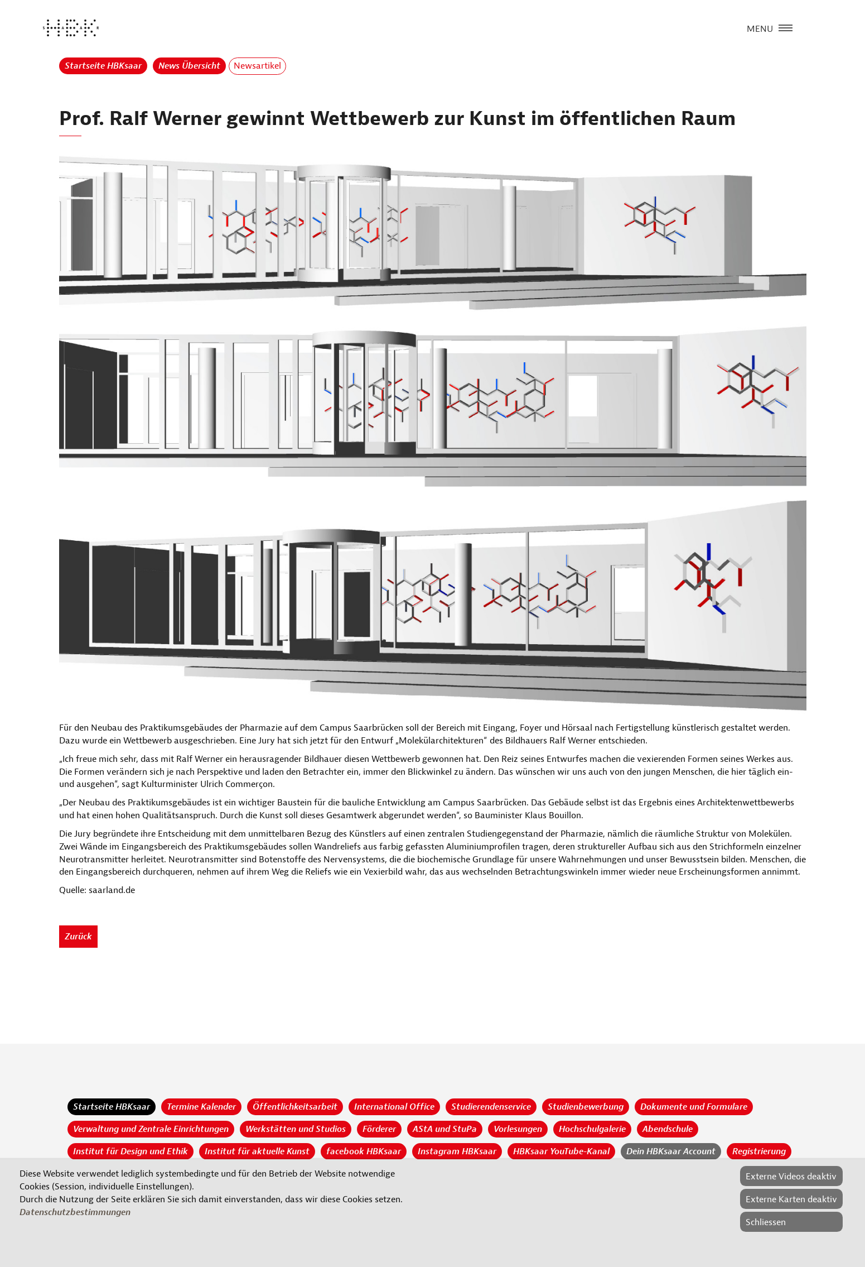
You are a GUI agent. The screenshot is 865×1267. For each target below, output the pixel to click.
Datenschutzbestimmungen (75, 1212)
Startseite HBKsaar (103, 65)
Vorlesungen (518, 1129)
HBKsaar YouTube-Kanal (561, 1151)
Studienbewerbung (586, 1106)
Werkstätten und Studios (295, 1129)
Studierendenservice (491, 1106)
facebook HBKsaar (363, 1151)
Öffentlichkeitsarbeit (295, 1106)
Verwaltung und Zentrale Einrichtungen (151, 1129)
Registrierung (759, 1151)
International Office (394, 1106)
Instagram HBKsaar (457, 1151)
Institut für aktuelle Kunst (257, 1151)
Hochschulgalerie (592, 1129)
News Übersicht (189, 65)
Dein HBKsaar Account (671, 1151)
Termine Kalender (201, 1106)
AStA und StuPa (445, 1129)
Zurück (78, 936)
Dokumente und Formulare (693, 1106)
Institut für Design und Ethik (130, 1151)
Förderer (379, 1129)
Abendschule (667, 1129)
